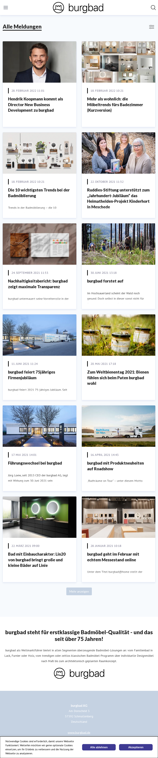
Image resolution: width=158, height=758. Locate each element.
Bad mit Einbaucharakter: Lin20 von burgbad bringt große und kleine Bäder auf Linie (37, 560)
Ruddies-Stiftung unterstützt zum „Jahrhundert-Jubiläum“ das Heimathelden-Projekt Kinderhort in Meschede (118, 198)
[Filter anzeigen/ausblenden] (151, 27)
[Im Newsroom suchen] (153, 7)
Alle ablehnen (99, 747)
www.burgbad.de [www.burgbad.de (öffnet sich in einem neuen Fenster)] (79, 732)
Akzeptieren (136, 747)
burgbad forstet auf (105, 280)
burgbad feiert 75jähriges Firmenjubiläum (31, 375)
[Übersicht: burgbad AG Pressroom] (78, 7)
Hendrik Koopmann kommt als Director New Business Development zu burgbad (35, 104)
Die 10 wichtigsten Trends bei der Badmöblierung (39, 192)
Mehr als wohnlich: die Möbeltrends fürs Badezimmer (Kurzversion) (115, 104)
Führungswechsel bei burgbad (35, 463)
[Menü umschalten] (5, 7)
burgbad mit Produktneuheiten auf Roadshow (115, 466)
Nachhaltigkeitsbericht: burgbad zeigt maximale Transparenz (38, 283)
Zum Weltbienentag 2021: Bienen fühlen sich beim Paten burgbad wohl (118, 378)
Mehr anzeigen (79, 591)
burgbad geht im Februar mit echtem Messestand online (113, 557)
